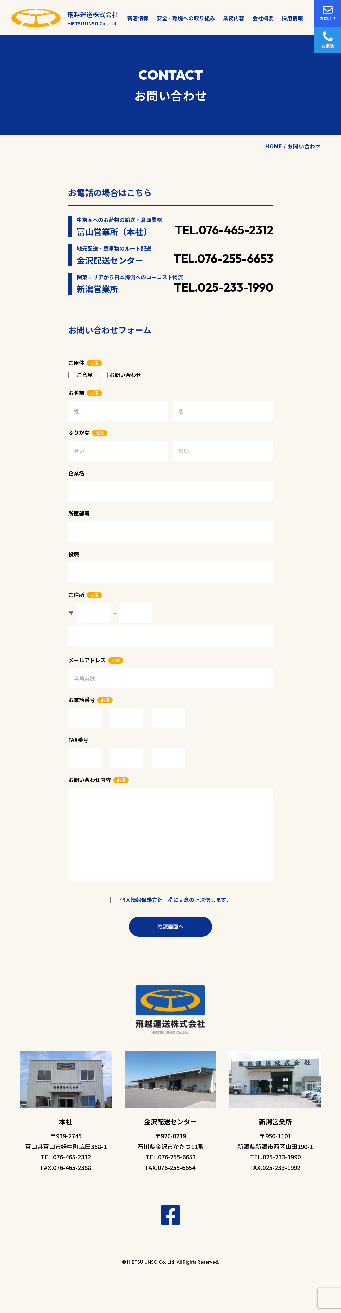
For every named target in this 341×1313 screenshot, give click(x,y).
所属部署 (79, 513)
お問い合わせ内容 (89, 780)
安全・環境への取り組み (186, 18)
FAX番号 (78, 740)
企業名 (76, 473)
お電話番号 (81, 700)
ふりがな (79, 432)
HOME (273, 146)
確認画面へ (170, 926)
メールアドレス (87, 660)
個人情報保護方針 (146, 900)
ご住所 (76, 595)
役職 (73, 554)
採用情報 (292, 18)
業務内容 (233, 18)
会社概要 (263, 18)
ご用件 (76, 363)
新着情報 (138, 18)
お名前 (76, 393)
